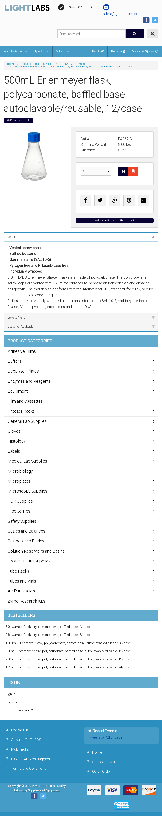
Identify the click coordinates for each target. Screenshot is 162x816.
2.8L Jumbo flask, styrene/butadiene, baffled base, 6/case (48, 635)
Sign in (97, 51)
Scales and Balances (26, 531)
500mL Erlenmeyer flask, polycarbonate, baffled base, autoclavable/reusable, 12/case (68, 651)
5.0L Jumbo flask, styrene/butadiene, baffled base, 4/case (48, 627)
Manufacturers (13, 51)
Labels (14, 451)
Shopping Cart (103, 762)
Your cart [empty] (145, 51)
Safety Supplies (22, 521)
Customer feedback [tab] (81, 326)
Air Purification (21, 591)
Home (10, 64)
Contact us (20, 730)
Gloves (14, 431)
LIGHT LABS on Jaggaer (30, 759)
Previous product (18, 120)
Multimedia (20, 749)
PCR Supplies (20, 501)
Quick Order (101, 771)
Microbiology (20, 471)
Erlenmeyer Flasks (72, 64)
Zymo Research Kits (26, 601)
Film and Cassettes (25, 401)
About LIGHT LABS (26, 740)
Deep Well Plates (23, 371)
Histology (17, 441)
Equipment (18, 391)
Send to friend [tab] (81, 317)
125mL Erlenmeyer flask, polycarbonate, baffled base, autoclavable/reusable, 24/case (68, 667)
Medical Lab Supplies (27, 461)
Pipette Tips (19, 511)
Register (118, 51)
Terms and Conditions (28, 768)
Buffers (14, 361)
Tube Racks (18, 571)
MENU (60, 51)
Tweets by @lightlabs (105, 737)
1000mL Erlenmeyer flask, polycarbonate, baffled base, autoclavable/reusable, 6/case (68, 643)
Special (39, 51)
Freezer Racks (21, 411)
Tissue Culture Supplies (37, 64)
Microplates (19, 481)
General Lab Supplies (27, 421)
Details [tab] (81, 237)
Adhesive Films (22, 351)
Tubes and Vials (22, 581)
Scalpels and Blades (26, 541)
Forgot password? (19, 710)
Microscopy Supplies (27, 491)
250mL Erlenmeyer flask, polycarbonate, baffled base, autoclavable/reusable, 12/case (68, 659)
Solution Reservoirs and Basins (36, 551)
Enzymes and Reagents (29, 381)
